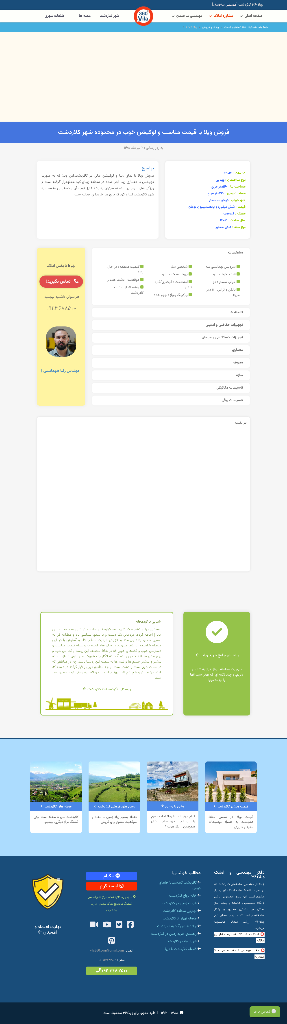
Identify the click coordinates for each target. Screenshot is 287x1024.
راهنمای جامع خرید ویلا (217, 655)
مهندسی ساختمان (189, 16)
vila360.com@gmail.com (107, 950)
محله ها (85, 16)
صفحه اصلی (253, 16)
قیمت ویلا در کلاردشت (231, 806)
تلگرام (111, 876)
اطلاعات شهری (55, 16)
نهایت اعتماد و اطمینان (48, 929)
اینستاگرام (112, 886)
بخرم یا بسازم (172, 806)
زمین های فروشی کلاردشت (114, 806)
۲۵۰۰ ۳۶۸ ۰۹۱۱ (111, 970)
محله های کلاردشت (56, 806)
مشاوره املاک (223, 16)
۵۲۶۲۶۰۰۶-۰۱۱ (107, 960)
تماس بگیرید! (62, 281)
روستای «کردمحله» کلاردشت (107, 689)
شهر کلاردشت (109, 16)
